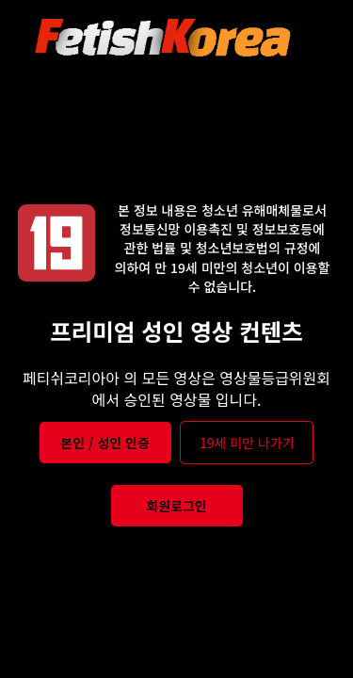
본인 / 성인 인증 (105, 442)
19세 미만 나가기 (247, 442)
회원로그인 (176, 505)
